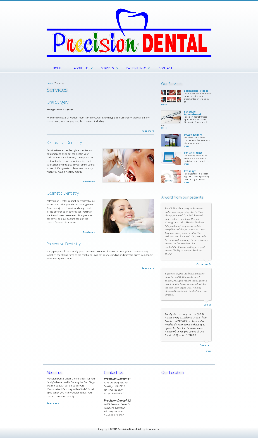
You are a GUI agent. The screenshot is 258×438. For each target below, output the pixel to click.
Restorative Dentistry (64, 142)
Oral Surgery (57, 102)
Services (107, 68)
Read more (148, 130)
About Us (81, 68)
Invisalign (190, 171)
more (164, 104)
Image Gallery (193, 135)
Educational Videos (196, 90)
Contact (166, 68)
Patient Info (136, 68)
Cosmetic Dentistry (63, 193)
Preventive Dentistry (64, 243)
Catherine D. (203, 264)
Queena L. (205, 345)
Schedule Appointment (192, 113)
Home (57, 68)
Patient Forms (193, 153)
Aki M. (207, 304)
